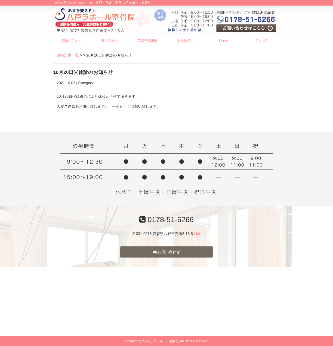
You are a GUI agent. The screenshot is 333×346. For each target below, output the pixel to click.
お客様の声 (185, 40)
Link (197, 234)
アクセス (261, 40)
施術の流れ (109, 40)
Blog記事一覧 (68, 55)
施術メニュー (71, 40)
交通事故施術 (147, 40)
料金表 (223, 40)
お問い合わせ (166, 252)
